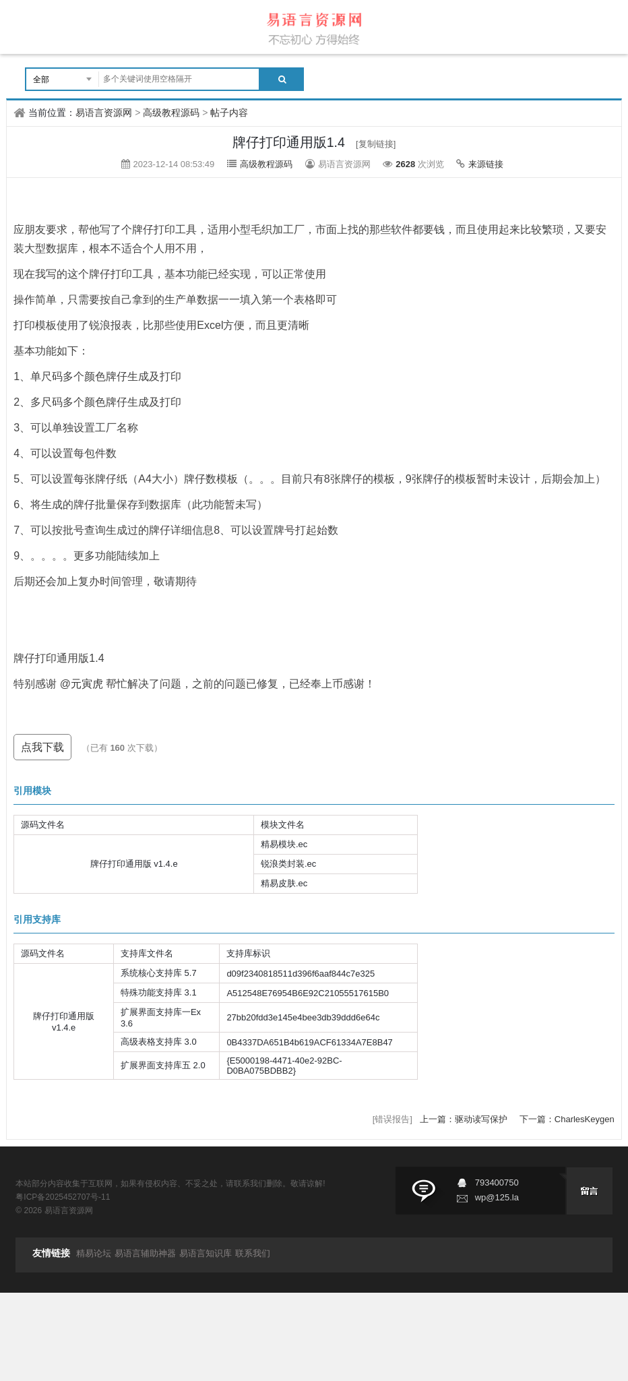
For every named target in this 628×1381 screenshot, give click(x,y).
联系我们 (252, 1253)
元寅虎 (87, 683)
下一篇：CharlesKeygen (567, 1119)
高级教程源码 (171, 112)
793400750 (497, 1182)
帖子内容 (229, 112)
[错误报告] (392, 1119)
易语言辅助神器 (145, 1253)
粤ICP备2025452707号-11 (62, 1197)
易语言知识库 (205, 1253)
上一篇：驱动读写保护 (465, 1119)
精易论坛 (93, 1253)
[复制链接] (376, 144)
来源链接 (485, 164)
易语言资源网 (103, 112)
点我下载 (42, 747)
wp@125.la (497, 1197)
